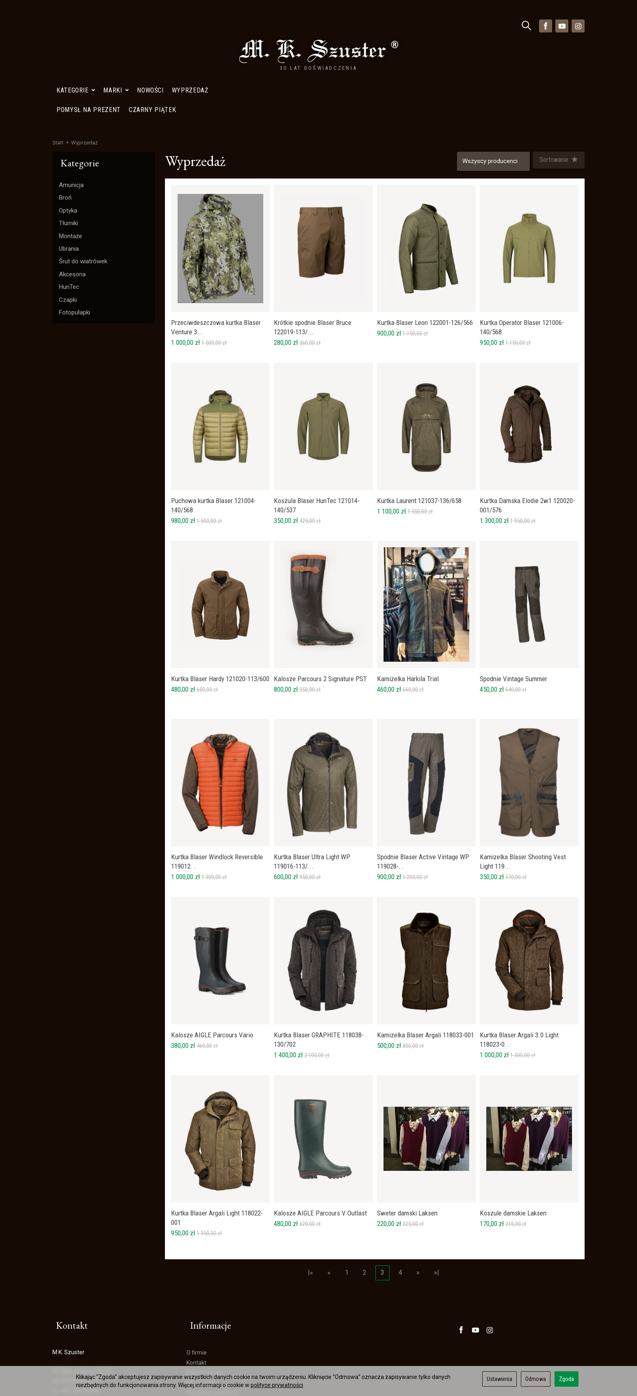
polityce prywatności (277, 1385)
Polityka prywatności (212, 1311)
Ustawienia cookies (77, 1358)
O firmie (196, 1271)
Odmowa (535, 1379)
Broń (65, 123)
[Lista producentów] (489, 87)
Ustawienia (499, 1379)
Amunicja (71, 110)
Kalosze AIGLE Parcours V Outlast (320, 1141)
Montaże (70, 162)
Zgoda (566, 1379)
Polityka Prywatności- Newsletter (228, 1322)
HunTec (69, 212)
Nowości (150, 26)
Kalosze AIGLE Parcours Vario (212, 963)
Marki (116, 26)
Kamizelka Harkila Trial (408, 607)
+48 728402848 (76, 1309)
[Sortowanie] (557, 87)
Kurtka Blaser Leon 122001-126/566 (425, 251)
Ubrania (69, 174)
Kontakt (196, 1281)
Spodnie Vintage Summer (513, 607)
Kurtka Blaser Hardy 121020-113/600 (220, 607)
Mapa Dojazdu (74, 1348)
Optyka (68, 136)
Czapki (68, 225)
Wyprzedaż (190, 26)
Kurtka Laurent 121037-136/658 (419, 429)
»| (436, 1201)
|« (310, 1201)
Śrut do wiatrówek (83, 187)
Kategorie (75, 26)
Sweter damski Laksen (407, 1141)
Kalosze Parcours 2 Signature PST (320, 607)
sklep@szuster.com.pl (84, 1328)
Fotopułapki (74, 238)
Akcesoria (72, 200)
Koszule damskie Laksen (513, 1141)
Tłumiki (68, 149)
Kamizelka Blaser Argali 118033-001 (425, 963)
